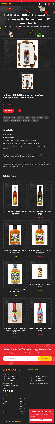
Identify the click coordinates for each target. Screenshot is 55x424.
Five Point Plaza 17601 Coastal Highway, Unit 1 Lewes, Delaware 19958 (10, 376)
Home (6, 26)
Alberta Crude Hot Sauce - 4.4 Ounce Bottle (39, 285)
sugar (14, 117)
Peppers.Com (17, 421)
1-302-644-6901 (9, 383)
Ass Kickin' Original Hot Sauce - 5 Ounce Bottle (39, 329)
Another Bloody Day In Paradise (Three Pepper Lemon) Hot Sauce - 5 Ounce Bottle (15, 330)
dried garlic (6, 120)
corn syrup (40, 117)
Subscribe (44, 358)
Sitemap (32, 383)
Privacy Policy (41, 381)
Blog (31, 378)
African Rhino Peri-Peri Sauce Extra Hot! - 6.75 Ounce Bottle (15, 251)
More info (32, 416)
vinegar (28, 117)
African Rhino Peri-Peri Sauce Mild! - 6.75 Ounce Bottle (15, 290)
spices (33, 117)
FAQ (31, 381)
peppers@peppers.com (12, 385)
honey (46, 117)
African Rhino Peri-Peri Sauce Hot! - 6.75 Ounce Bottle (40, 251)
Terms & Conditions (43, 383)
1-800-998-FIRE (11, 381)
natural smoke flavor (16, 120)
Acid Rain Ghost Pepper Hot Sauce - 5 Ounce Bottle (15, 212)
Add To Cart (8, 110)
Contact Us (40, 374)
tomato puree (7, 117)
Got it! (41, 419)
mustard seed (27, 120)
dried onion (35, 120)
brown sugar (21, 117)
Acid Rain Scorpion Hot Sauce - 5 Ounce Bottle (39, 212)
